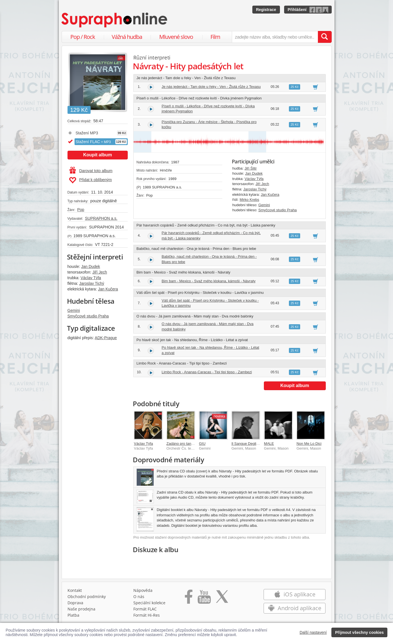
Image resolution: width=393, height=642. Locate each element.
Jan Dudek (90, 266)
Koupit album (97, 154)
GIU (202, 443)
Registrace (266, 9)
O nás (138, 596)
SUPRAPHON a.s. (101, 218)
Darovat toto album (91, 171)
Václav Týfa (90, 278)
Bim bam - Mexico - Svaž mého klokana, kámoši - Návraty (209, 281)
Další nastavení (313, 632)
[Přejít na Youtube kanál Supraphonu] (204, 598)
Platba (73, 615)
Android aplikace (294, 608)
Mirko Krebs (249, 199)
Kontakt (75, 590)
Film (215, 37)
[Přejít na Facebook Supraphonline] (188, 598)
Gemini (74, 310)
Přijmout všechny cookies (359, 632)
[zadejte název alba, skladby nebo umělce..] (275, 37)
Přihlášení (297, 9)
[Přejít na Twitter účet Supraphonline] (222, 598)
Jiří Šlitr (250, 168)
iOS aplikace (294, 594)
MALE (269, 443)
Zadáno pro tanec (181, 443)
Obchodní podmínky (87, 596)
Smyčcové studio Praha (88, 316)
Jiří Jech (99, 272)
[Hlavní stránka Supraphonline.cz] (115, 20)
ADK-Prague (106, 338)
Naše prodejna (81, 609)
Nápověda (142, 590)
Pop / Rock (82, 37)
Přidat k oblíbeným (90, 180)
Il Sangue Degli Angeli (249, 443)
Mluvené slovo (176, 37)
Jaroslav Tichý (91, 283)
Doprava (75, 602)
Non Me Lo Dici (309, 443)
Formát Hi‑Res (146, 615)
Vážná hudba (127, 37)
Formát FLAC (145, 609)
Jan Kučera (108, 289)
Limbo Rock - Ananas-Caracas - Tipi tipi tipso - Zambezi (207, 372)
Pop (80, 209)
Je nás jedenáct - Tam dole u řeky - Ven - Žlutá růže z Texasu (211, 87)
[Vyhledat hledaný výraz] (325, 37)
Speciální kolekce (149, 602)
